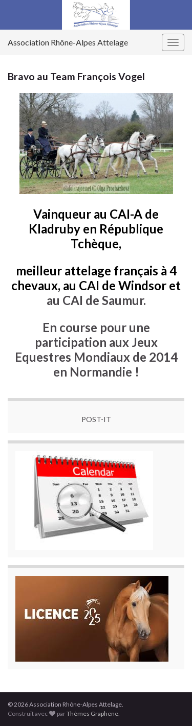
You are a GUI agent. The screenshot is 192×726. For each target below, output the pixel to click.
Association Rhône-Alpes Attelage (68, 42)
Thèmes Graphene (92, 713)
